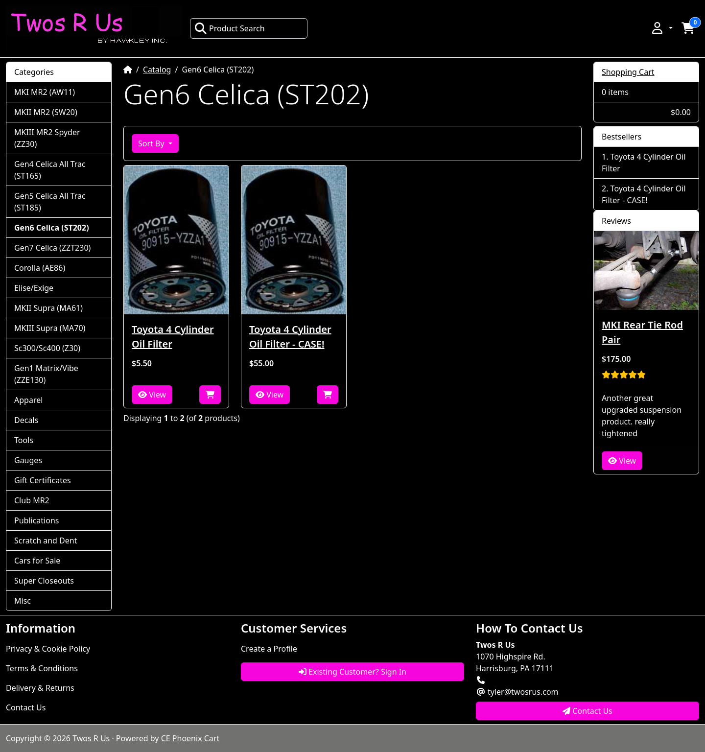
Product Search (229, 28)
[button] (661, 28)
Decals (26, 420)
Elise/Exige (33, 287)
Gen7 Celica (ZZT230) (52, 247)
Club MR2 (31, 500)
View (152, 394)
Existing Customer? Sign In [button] (352, 671)
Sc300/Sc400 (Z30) (47, 348)
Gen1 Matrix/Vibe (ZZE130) (46, 374)
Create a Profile (269, 648)
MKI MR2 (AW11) (44, 92)
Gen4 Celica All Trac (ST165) (50, 170)
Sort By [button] (152, 143)
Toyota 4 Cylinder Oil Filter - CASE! (290, 337)
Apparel (28, 400)
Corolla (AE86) (39, 267)
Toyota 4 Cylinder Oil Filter (173, 337)
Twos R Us (91, 738)
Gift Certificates (42, 480)
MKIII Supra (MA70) (49, 328)
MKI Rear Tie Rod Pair (642, 332)
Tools (23, 440)
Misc (22, 600)
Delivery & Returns (40, 687)
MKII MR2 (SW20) (45, 112)
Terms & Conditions (42, 668)
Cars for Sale (37, 560)
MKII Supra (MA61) (48, 308)
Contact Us (26, 707)
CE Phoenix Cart (190, 738)
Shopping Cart (628, 72)
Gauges (28, 460)
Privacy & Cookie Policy (48, 648)
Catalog (157, 69)
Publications (36, 520)
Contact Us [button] (587, 710)
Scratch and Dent (45, 540)
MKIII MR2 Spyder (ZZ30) (47, 138)
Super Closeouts (44, 580)
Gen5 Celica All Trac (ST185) (50, 201)
